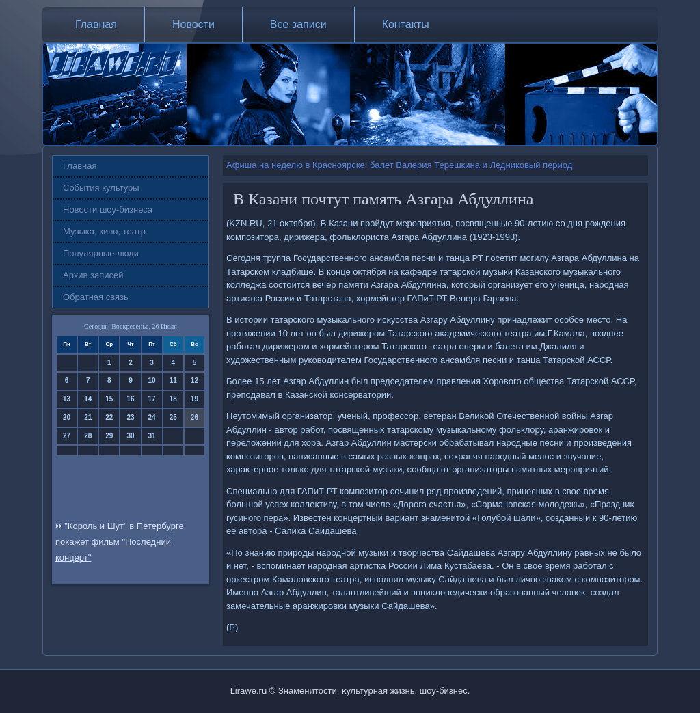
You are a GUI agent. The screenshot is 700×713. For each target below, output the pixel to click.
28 (88, 436)
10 (152, 380)
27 (66, 436)
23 (130, 417)
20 (66, 417)
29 (109, 436)
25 (173, 417)
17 (152, 399)
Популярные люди (101, 253)
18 (173, 399)
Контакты (405, 24)
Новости (193, 24)
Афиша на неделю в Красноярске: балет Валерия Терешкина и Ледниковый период (399, 165)
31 (152, 436)
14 (88, 399)
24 (152, 417)
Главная (96, 24)
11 (173, 380)
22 (109, 417)
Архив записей (93, 275)
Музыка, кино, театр (104, 231)
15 (109, 399)
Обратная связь (96, 297)
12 (194, 380)
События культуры (101, 188)
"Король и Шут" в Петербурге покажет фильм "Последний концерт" (119, 542)
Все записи (298, 24)
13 (66, 399)
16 (130, 399)
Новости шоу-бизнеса (107, 209)
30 (130, 436)
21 (88, 417)
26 (194, 417)
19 (194, 399)
